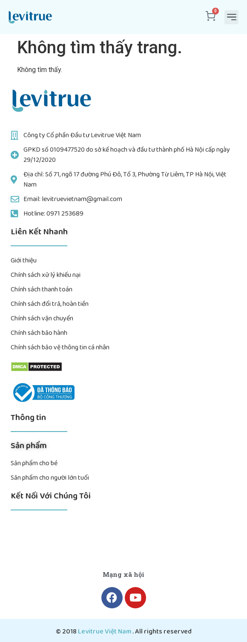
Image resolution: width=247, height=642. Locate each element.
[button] (231, 17)
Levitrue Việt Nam (105, 631)
